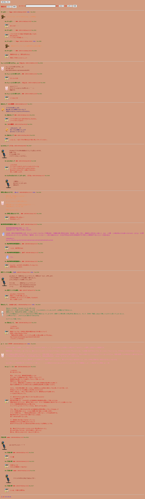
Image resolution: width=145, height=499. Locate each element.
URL (28, 12)
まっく (17, 192)
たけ (14, 272)
